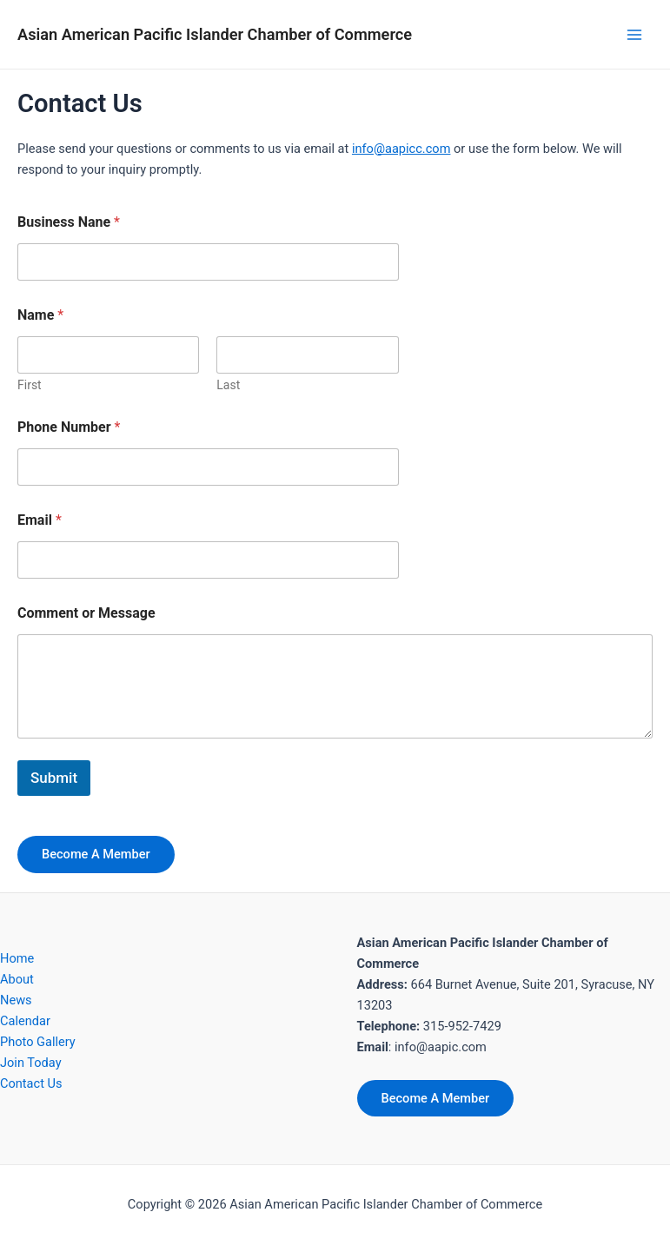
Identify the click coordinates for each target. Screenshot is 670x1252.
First (29, 385)
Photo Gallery (38, 1042)
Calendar (25, 1021)
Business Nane (68, 222)
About (17, 979)
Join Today (31, 1062)
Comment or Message (86, 613)
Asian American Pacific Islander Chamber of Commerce (214, 34)
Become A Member (96, 854)
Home (17, 958)
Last (228, 385)
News (16, 1000)
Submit (53, 777)
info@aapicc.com (401, 148)
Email (39, 520)
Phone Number (68, 427)
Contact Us (31, 1083)
